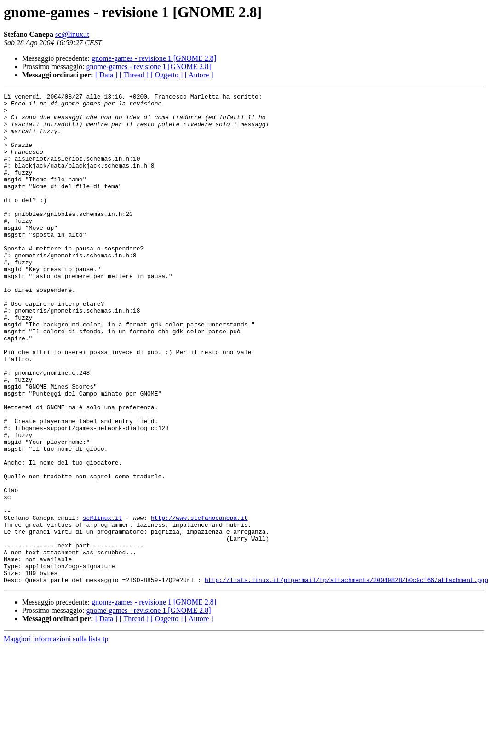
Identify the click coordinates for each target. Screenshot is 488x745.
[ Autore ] (198, 75)
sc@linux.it (72, 34)
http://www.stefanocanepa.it (199, 603)
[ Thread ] (134, 75)
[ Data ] (106, 75)
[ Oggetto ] (166, 75)
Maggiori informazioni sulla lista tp (56, 737)
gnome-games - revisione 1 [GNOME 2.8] (154, 58)
